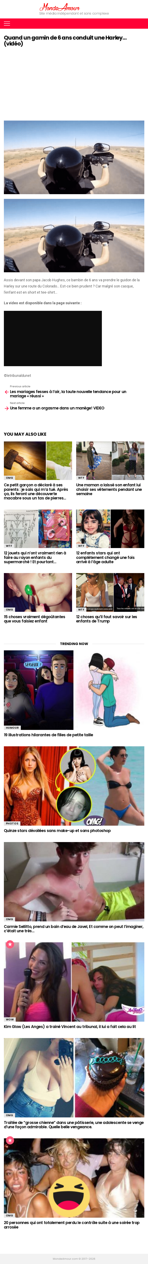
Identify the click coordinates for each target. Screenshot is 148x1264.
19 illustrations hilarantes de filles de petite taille (48, 735)
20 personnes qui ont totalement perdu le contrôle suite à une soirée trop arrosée (72, 1225)
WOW (10, 1019)
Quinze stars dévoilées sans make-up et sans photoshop (57, 830)
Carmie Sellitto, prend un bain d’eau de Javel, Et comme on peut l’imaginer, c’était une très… (74, 929)
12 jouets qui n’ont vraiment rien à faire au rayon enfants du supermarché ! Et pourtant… (35, 557)
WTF (81, 478)
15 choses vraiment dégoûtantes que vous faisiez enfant (34, 619)
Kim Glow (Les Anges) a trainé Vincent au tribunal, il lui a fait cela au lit (70, 1026)
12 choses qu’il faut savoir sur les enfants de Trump (106, 619)
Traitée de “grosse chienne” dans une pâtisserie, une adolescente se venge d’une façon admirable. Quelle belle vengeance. (74, 1125)
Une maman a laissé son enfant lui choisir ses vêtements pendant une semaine (109, 489)
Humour (12, 728)
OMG (9, 478)
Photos (12, 823)
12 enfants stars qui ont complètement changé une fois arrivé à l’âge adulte (105, 557)
